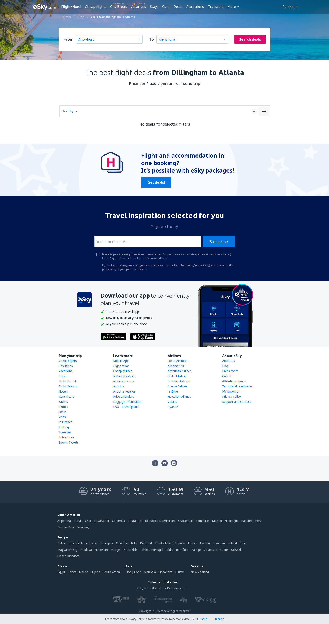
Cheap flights (95, 6)
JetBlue (173, 391)
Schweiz (236, 550)
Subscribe (219, 241)
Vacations (138, 6)
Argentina (64, 521)
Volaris (172, 402)
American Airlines (179, 371)
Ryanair (173, 407)
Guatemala (186, 521)
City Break (118, 6)
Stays (154, 6)
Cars (165, 6)
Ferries (63, 407)
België (61, 543)
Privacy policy (231, 396)
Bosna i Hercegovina (82, 543)
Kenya (72, 572)
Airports (118, 386)
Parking (64, 427)
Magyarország (67, 550)
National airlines (124, 376)
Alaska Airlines (177, 386)
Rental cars (66, 396)
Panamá (247, 521)
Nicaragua (232, 521)
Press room (230, 371)
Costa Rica (135, 521)
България (106, 543)
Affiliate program (234, 381)
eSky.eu (142, 588)
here (204, 619)
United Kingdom (68, 556)
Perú (258, 521)
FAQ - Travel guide (125, 407)
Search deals (250, 39)
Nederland (101, 550)
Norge (115, 550)
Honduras (202, 521)
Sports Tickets (69, 442)
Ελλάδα (205, 543)
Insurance (65, 422)
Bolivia (78, 521)
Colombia (118, 521)
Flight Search (68, 386)
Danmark (146, 543)
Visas (62, 417)
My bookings (231, 391)
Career (226, 376)
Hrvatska (218, 543)
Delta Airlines (177, 361)
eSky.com (156, 588)
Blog (225, 366)
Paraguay (82, 527)
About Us (228, 361)
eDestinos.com (175, 588)
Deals (177, 6)
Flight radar (121, 366)
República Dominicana (160, 521)
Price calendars (123, 396)
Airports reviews (124, 391)
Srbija (169, 550)
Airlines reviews (123, 381)
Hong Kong (133, 572)
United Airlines (177, 376)
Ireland (232, 543)
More (231, 6)
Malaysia (150, 572)
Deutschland (164, 543)
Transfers (216, 6)
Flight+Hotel (71, 6)
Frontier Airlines (178, 381)
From (68, 39)
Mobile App (121, 361)
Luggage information (127, 402)
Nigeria (95, 572)
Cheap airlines (122, 371)
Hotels (63, 391)
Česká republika (126, 543)
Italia (242, 543)
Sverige (196, 550)
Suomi (224, 550)
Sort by (68, 111)
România (182, 550)
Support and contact (236, 402)
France (192, 543)
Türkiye (180, 572)
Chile (88, 521)
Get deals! (156, 182)
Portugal (157, 550)
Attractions (195, 6)
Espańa (180, 543)
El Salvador (101, 521)
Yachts (63, 402)
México (217, 521)
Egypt (61, 572)
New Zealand (200, 572)
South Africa (111, 572)
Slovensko (210, 550)
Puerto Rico (65, 527)
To (151, 39)
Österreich (129, 550)
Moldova (86, 550)
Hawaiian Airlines (179, 396)
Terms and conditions (237, 386)
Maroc (83, 572)
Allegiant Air (176, 366)
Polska (144, 550)
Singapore (165, 572)
